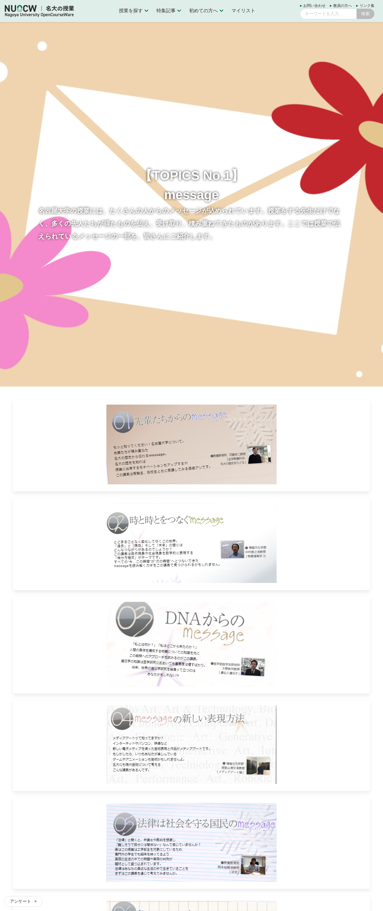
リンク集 (367, 6)
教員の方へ (342, 6)
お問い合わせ (314, 6)
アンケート (20, 901)
